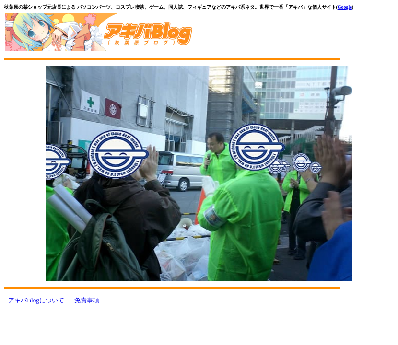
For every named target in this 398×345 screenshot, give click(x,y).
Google (345, 7)
